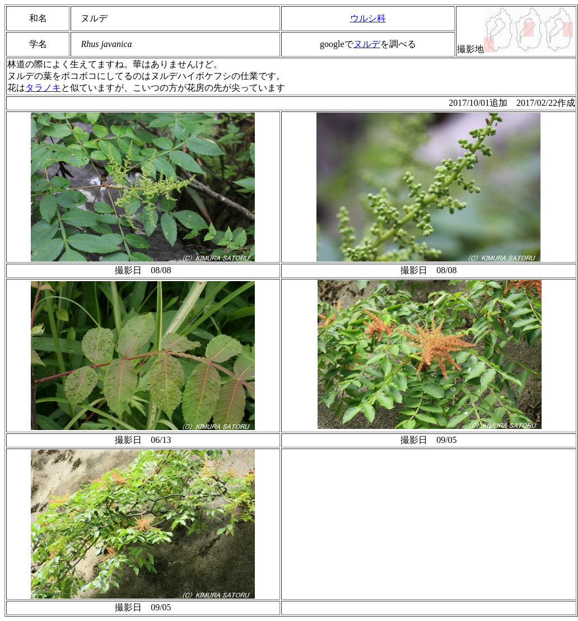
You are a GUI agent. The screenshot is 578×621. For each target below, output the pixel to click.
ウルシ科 (368, 18)
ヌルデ (366, 44)
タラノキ (43, 87)
